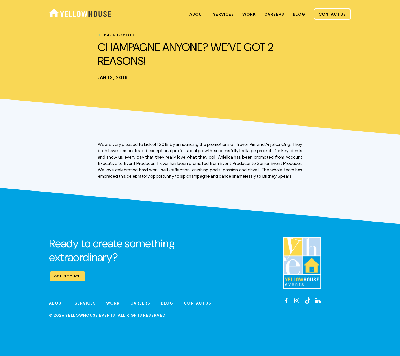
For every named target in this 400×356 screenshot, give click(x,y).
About (197, 14)
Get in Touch (67, 276)
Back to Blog (119, 35)
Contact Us (332, 14)
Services (223, 14)
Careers (274, 14)
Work (249, 14)
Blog (299, 14)
